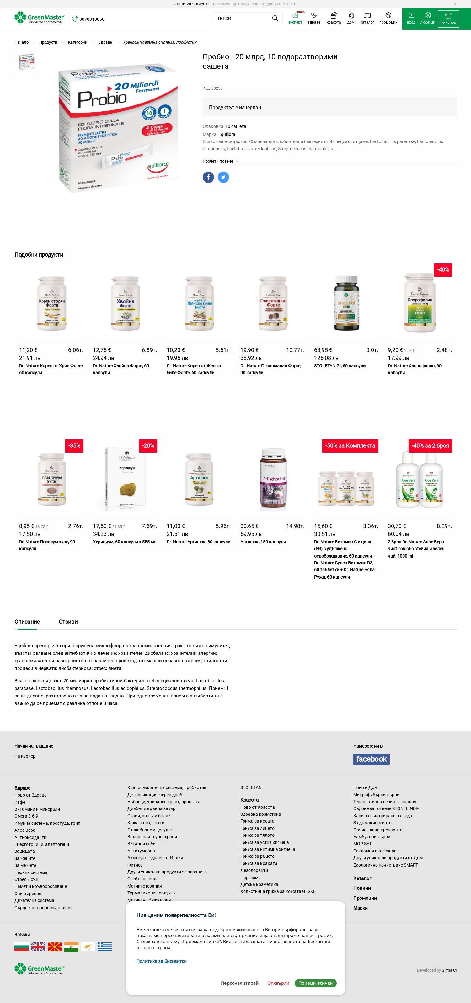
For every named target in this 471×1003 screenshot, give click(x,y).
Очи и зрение (27, 893)
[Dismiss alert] (455, 4)
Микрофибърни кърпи (376, 794)
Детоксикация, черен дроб (154, 794)
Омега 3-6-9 (26, 816)
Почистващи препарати (378, 829)
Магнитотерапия (144, 885)
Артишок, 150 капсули (263, 541)
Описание (27, 621)
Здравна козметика (260, 814)
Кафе (19, 802)
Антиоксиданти (30, 837)
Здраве (22, 788)
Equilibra (226, 134)
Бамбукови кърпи (371, 836)
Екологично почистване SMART (385, 864)
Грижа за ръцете (257, 856)
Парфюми (250, 877)
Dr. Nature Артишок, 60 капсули (198, 541)
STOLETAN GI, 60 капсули (340, 365)
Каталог (362, 878)
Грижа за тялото (257, 835)
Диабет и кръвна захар (151, 808)
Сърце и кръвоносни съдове (43, 907)
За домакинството (372, 822)
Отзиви (68, 621)
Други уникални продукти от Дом (388, 857)
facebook (371, 759)
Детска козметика (259, 884)
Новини (362, 888)
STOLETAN (251, 787)
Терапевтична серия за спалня (384, 801)
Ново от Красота (257, 807)
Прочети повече (220, 161)
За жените (24, 858)
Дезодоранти (254, 870)
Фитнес (134, 864)
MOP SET (362, 843)
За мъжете (25, 865)
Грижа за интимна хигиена (267, 849)
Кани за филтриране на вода (382, 815)
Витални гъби (141, 843)
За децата (24, 851)
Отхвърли (278, 983)
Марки (360, 908)
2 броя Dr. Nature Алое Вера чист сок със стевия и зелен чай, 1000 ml (416, 548)
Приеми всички (315, 983)
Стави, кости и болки (149, 815)
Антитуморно (141, 850)
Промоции (365, 898)
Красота (249, 800)
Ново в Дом (365, 787)
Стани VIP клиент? (191, 4)
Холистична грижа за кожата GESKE (278, 891)
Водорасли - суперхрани (152, 836)
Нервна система (30, 872)
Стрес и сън (26, 879)
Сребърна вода (143, 878)
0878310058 (91, 19)
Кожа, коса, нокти (145, 822)
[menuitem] (448, 19)
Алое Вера (24, 830)
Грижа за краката (258, 863)
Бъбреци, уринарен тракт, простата (164, 801)
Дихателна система (34, 900)
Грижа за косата (257, 821)
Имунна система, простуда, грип (47, 823)
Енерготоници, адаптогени (41, 844)
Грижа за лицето (257, 828)
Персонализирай (240, 983)
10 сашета (235, 126)
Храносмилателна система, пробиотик (166, 787)
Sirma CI (449, 970)
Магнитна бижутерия (149, 900)
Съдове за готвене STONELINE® (386, 808)
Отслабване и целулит (150, 829)
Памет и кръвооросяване (40, 886)
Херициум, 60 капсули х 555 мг (124, 541)
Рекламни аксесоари (375, 850)
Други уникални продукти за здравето (167, 871)
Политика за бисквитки (161, 961)
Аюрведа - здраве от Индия (155, 857)
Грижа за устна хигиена (264, 842)
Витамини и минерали (37, 809)
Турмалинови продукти (151, 892)
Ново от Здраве (30, 795)
